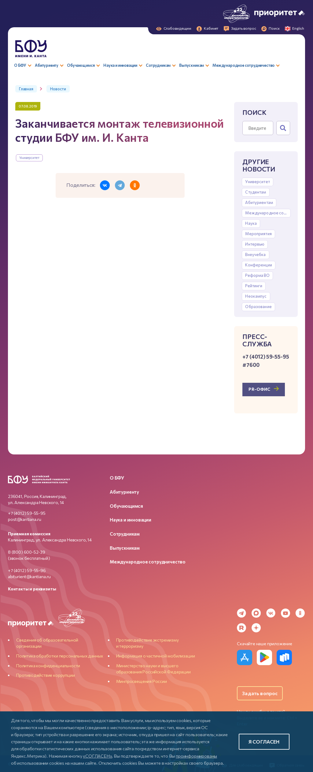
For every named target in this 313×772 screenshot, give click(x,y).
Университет (29, 158)
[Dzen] (256, 627)
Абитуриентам (259, 202)
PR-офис (259, 389)
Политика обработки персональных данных (59, 655)
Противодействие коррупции (45, 675)
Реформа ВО (257, 275)
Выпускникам (125, 548)
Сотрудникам (125, 534)
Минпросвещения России (141, 681)
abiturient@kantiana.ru (29, 576)
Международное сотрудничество (267, 212)
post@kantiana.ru (24, 519)
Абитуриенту (124, 492)
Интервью (254, 244)
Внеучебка (255, 254)
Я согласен (264, 741)
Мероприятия (258, 233)
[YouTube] (285, 613)
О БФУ (117, 477)
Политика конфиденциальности (48, 665)
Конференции (258, 264)
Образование (258, 306)
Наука (251, 223)
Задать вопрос (260, 693)
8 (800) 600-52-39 (26, 552)
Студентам (255, 192)
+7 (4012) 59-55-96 (27, 570)
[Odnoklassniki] (300, 613)
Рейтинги (253, 285)
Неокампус (256, 296)
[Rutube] (241, 627)
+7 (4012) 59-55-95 (27, 513)
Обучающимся (126, 506)
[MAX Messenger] (256, 613)
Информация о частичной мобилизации (155, 655)
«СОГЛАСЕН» (97, 756)
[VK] (270, 613)
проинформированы (196, 756)
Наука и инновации (130, 519)
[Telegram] (241, 613)
